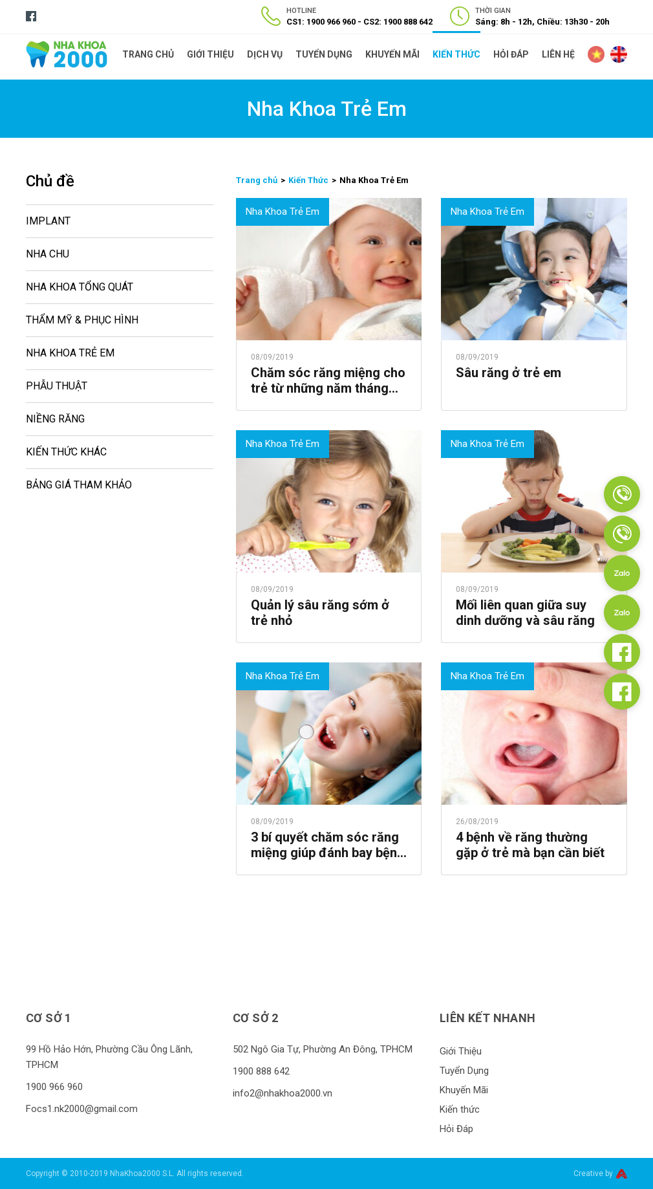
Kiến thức (456, 54)
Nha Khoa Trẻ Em (70, 353)
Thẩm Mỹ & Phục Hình (82, 320)
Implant (48, 221)
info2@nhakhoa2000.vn (282, 1093)
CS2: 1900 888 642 (398, 22)
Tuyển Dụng (323, 54)
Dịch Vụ (265, 54)
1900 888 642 (261, 1071)
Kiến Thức (308, 180)
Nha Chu (47, 254)
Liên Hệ (558, 54)
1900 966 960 (54, 1087)
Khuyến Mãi (392, 54)
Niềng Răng (55, 419)
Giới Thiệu (210, 54)
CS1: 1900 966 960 (321, 22)
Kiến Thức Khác (66, 452)
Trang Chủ (148, 54)
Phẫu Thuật (56, 386)
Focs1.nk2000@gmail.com (82, 1109)
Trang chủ (256, 180)
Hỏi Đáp (511, 54)
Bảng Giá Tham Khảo (79, 485)
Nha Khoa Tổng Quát (79, 287)
